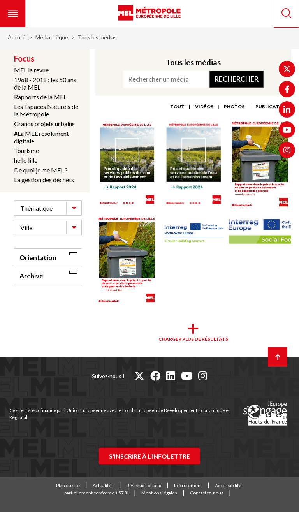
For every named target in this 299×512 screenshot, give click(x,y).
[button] (12, 13)
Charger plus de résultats (193, 339)
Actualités (103, 485)
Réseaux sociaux (144, 485)
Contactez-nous (206, 493)
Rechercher (237, 79)
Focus (24, 58)
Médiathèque (51, 37)
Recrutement (188, 485)
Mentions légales (159, 493)
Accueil (17, 37)
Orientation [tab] (37, 257)
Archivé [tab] (31, 276)
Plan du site (68, 485)
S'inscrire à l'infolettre (149, 456)
